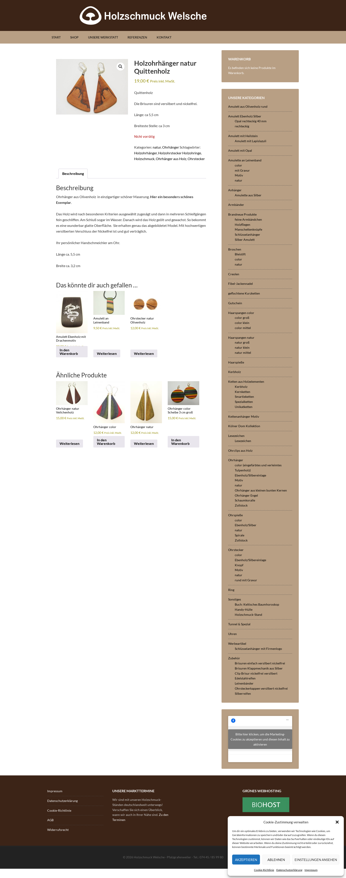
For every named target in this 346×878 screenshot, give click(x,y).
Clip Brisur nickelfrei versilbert (256, 673)
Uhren (232, 634)
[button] (337, 822)
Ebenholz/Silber (245, 525)
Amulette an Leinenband (244, 160)
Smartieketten (244, 396)
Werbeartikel (237, 643)
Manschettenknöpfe (248, 229)
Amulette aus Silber (248, 195)
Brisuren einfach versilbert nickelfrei (260, 663)
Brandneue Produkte (242, 214)
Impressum (311, 870)
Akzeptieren (246, 860)
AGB (50, 820)
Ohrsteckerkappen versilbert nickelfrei (261, 688)
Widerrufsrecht (58, 830)
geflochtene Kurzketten (244, 293)
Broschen (234, 249)
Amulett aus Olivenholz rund (247, 106)
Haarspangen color (241, 313)
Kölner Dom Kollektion (244, 426)
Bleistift (240, 254)
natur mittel (243, 352)
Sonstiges (234, 599)
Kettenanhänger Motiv (243, 416)
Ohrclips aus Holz (240, 450)
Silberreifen (243, 693)
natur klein (242, 347)
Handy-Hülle (243, 609)
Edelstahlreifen (245, 678)
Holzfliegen (242, 224)
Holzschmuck (144, 159)
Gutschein (235, 303)
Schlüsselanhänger (247, 234)
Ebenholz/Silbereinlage (250, 475)
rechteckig (242, 126)
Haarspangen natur (241, 337)
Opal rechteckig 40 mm (251, 121)
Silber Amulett (245, 239)
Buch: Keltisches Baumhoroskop (257, 604)
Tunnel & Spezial (239, 624)
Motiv (239, 175)
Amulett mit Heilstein (243, 136)
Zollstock (241, 505)
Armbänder (236, 205)
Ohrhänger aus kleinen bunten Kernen (261, 490)
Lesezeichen (236, 436)
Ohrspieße (235, 515)
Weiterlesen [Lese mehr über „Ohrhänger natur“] (144, 443)
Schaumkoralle (245, 500)
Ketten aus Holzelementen (246, 381)
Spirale (239, 535)
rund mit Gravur (246, 580)
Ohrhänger (170, 147)
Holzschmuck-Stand (248, 614)
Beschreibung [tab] (73, 173)
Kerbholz (234, 372)
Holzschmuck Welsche (173, 15)
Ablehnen (276, 860)
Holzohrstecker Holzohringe (179, 153)
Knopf (239, 565)
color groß (242, 317)
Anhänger (235, 190)
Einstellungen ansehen (316, 860)
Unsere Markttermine (133, 791)
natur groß (242, 342)
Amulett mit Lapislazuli (250, 141)
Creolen (233, 274)
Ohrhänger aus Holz (171, 159)
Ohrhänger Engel (246, 495)
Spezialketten (244, 402)
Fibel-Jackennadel (240, 283)
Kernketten (242, 392)
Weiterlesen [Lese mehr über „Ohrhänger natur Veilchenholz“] (69, 443)
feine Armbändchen (248, 219)
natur (157, 147)
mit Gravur (242, 170)
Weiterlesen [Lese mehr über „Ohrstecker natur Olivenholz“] (144, 353)
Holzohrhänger (145, 153)
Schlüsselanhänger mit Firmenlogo (258, 648)
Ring (231, 590)
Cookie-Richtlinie (264, 870)
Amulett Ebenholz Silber (244, 116)
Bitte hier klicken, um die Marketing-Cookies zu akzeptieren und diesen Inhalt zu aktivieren (260, 739)
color (238, 165)
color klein (242, 323)
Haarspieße (236, 362)
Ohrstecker (196, 159)
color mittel (243, 328)
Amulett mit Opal (240, 150)
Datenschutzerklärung (289, 870)
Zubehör (234, 658)
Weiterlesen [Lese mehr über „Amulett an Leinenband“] (107, 353)
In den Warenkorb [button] (69, 352)
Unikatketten (243, 407)
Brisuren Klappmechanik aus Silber (259, 668)
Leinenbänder (244, 683)
